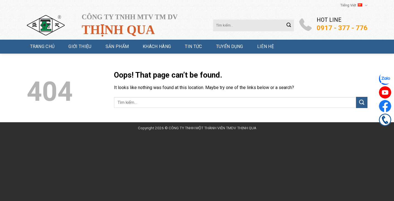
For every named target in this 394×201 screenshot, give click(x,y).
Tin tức (193, 46)
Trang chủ (42, 46)
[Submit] (288, 25)
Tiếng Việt (353, 5)
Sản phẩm (117, 46)
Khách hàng (157, 46)
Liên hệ (265, 46)
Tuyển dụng (229, 46)
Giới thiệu (79, 46)
